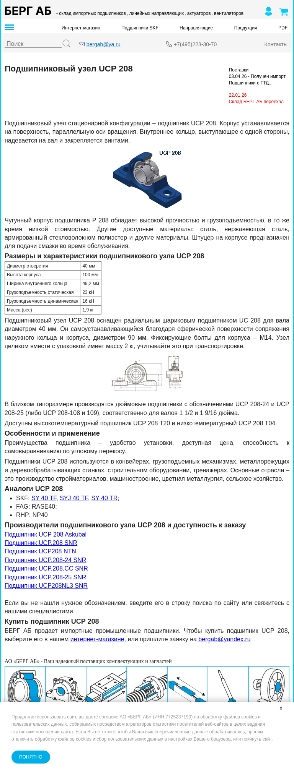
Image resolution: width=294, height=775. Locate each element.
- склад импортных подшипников (91, 13)
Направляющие (196, 28)
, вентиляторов (228, 13)
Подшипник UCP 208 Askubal (46, 534)
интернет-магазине (97, 639)
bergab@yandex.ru (224, 639)
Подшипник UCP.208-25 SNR (45, 577)
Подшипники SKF (139, 28)
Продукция (245, 28)
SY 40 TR (104, 498)
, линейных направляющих (155, 13)
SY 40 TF (43, 498)
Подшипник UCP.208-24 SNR (45, 560)
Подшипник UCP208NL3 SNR (46, 585)
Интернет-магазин (81, 28)
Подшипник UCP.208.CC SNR (46, 568)
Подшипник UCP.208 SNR (41, 543)
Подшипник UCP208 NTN (40, 551)
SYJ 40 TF (74, 498)
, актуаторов (198, 13)
